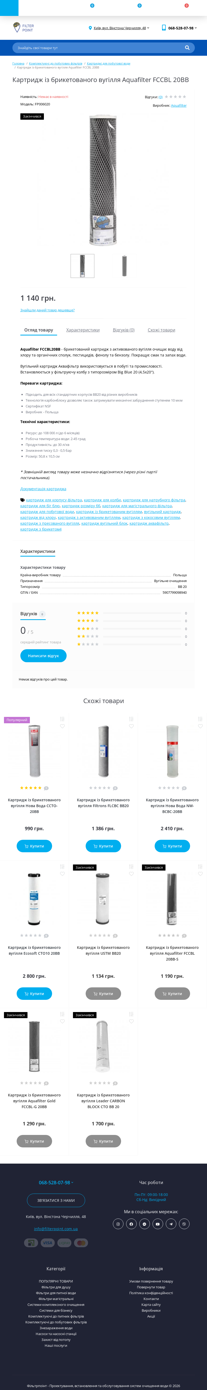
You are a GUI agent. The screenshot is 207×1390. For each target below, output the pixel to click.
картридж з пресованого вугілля (49, 523)
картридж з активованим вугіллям (89, 517)
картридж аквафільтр (149, 523)
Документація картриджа (43, 488)
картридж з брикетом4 (41, 529)
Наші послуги (56, 1345)
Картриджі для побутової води (108, 63)
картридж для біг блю (40, 505)
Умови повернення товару (151, 1281)
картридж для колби (102, 499)
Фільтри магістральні (56, 1298)
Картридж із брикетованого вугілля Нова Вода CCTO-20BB (34, 805)
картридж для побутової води (47, 511)
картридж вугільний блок (104, 523)
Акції (151, 1316)
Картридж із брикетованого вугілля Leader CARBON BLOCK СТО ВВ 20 (103, 1100)
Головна (18, 63)
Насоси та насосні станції (56, 1333)
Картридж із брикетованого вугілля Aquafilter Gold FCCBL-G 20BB (34, 1100)
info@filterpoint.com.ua (56, 1228)
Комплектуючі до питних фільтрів (56, 1316)
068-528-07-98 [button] (56, 1183)
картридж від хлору (38, 517)
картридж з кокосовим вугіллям (151, 517)
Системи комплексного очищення (55, 1304)
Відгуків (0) (124, 330)
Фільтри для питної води (56, 1292)
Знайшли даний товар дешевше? (47, 310)
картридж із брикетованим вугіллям (109, 511)
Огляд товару (38, 330)
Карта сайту (151, 1304)
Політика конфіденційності (151, 1292)
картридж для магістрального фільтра (137, 505)
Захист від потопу (56, 1339)
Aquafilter (179, 105)
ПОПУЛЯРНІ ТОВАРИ (56, 1281)
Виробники (151, 1310)
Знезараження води (56, 1328)
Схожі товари (161, 330)
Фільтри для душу (56, 1287)
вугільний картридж (162, 511)
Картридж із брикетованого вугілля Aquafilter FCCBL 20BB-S (172, 953)
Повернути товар (151, 1287)
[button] (120, 28)
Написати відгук (43, 655)
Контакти (151, 1298)
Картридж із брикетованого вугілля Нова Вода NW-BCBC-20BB (172, 805)
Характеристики (83, 330)
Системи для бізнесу (55, 1310)
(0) (161, 96)
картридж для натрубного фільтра (154, 499)
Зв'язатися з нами (56, 1200)
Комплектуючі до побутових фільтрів (55, 63)
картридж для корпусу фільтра (54, 499)
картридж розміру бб (81, 505)
